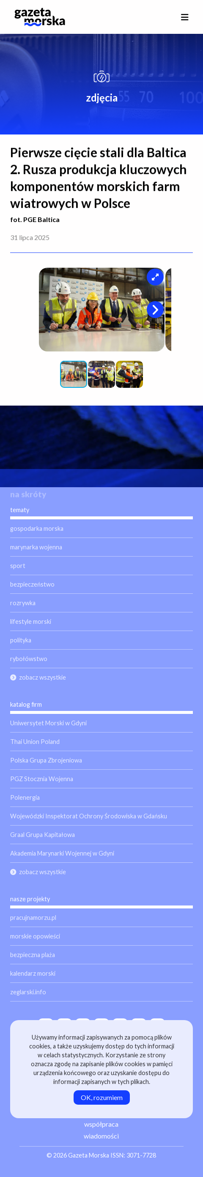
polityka (20, 640)
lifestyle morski (30, 621)
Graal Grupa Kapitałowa (42, 834)
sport (17, 565)
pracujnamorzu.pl (33, 917)
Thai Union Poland (35, 741)
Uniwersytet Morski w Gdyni (48, 723)
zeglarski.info (28, 992)
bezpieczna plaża (32, 954)
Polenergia (25, 797)
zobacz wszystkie (42, 677)
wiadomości (101, 1136)
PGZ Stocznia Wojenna (41, 778)
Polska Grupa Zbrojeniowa (46, 760)
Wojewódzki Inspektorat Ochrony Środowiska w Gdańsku (88, 816)
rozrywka (23, 602)
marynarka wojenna (36, 547)
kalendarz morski (32, 973)
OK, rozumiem (102, 1097)
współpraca (101, 1124)
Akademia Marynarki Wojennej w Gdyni (62, 853)
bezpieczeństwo (32, 584)
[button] (155, 277)
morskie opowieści (35, 936)
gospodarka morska (36, 528)
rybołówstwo (28, 658)
